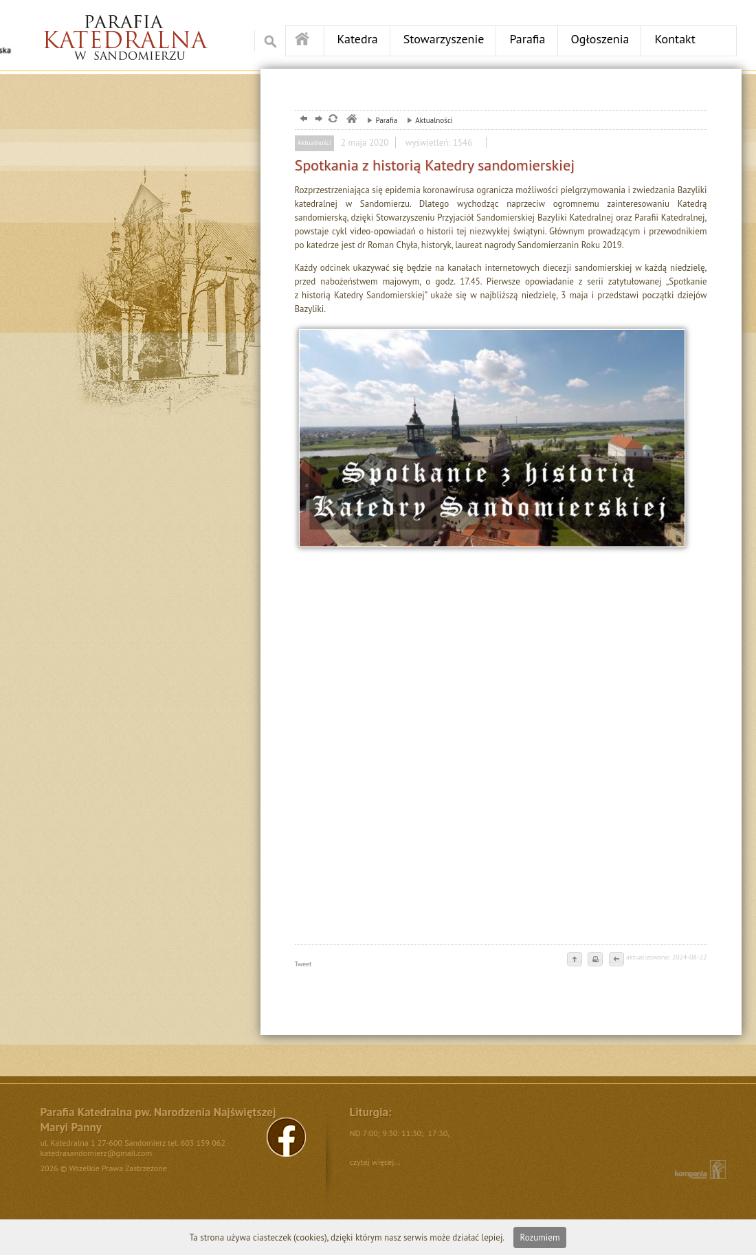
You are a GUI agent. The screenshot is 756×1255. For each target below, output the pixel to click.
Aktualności (426, 120)
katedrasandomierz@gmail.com (97, 1153)
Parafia (527, 39)
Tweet (303, 963)
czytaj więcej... (375, 1162)
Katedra (357, 39)
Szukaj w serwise (266, 40)
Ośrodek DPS (135, 32)
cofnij (615, 960)
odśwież (332, 120)
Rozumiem (540, 1237)
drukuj (595, 960)
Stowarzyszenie (444, 39)
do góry (574, 960)
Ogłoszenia (600, 39)
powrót (302, 120)
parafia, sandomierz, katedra (351, 120)
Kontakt (674, 39)
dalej (317, 120)
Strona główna (305, 40)
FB (286, 1137)
